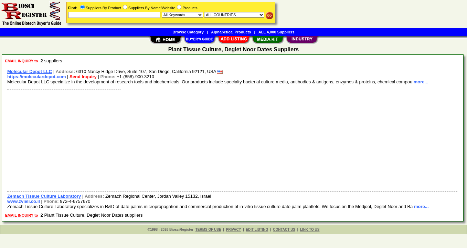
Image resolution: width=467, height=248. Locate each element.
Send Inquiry (83, 76)
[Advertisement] (210, 140)
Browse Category (187, 32)
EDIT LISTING (257, 229)
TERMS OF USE (208, 229)
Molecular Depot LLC (29, 71)
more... (421, 81)
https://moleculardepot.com (36, 76)
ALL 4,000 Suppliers (276, 32)
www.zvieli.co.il (23, 201)
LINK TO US (309, 229)
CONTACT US (284, 229)
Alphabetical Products (231, 32)
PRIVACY (233, 229)
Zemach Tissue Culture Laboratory (44, 196)
